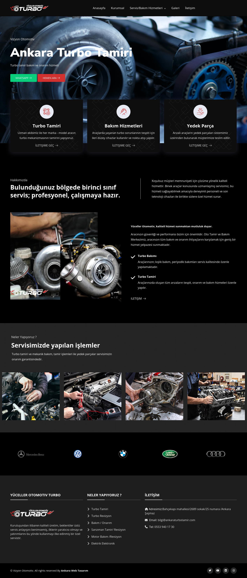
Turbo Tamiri (99, 509)
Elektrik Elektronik (103, 543)
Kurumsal (117, 8)
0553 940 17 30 (164, 527)
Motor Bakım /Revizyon (106, 537)
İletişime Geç (46, 145)
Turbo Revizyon (101, 516)
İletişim (190, 8)
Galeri (175, 8)
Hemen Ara (51, 78)
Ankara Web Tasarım (74, 570)
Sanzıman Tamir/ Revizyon (108, 530)
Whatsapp (24, 78)
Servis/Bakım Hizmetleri (148, 8)
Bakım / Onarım (101, 523)
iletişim (138, 298)
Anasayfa (99, 8)
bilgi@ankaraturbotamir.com (176, 520)
